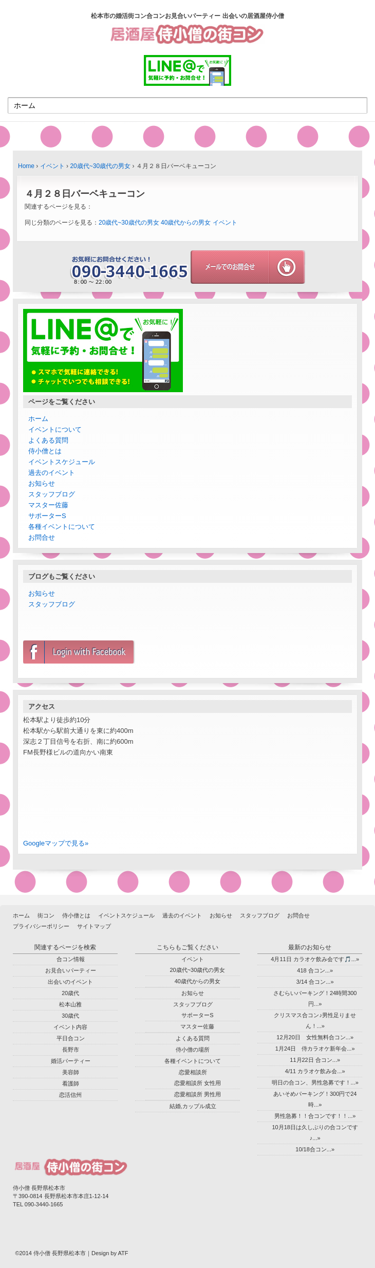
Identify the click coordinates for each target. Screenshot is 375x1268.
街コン (46, 915)
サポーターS (47, 516)
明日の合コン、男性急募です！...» (315, 1082)
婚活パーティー (70, 1061)
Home (26, 166)
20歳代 (70, 993)
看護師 (70, 1083)
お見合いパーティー (70, 970)
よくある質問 (48, 440)
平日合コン (71, 1038)
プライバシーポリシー (41, 926)
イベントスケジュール (61, 462)
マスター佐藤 (48, 505)
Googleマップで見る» (55, 843)
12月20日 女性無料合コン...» (314, 1037)
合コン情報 (71, 959)
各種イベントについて (61, 526)
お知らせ (41, 483)
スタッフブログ (51, 494)
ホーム (38, 418)
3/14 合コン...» (315, 982)
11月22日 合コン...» (315, 1060)
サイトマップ (94, 926)
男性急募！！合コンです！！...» (314, 1116)
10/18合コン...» (314, 1149)
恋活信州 (70, 1095)
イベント (52, 166)
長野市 (70, 1049)
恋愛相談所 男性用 (197, 1094)
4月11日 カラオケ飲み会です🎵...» (315, 959)
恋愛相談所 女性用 (197, 1083)
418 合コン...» (315, 970)
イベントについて (55, 429)
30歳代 (70, 1016)
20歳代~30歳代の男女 (100, 166)
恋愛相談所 (193, 1072)
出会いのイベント (70, 982)
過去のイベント (51, 472)
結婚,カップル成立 (193, 1106)
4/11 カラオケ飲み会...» (315, 1071)
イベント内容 (70, 1027)
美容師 (70, 1072)
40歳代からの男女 (186, 222)
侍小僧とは (45, 451)
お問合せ (41, 537)
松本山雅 (70, 1004)
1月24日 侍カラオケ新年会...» (315, 1048)
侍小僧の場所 (193, 1049)
